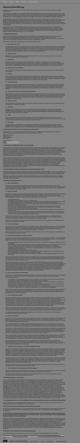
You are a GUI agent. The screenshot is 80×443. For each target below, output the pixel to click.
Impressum (23, 1)
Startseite (5, 1)
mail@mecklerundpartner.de (12, 141)
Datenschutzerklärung (33, 1)
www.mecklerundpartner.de (13, 142)
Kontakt (17, 1)
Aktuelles (11, 1)
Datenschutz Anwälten (33, 436)
